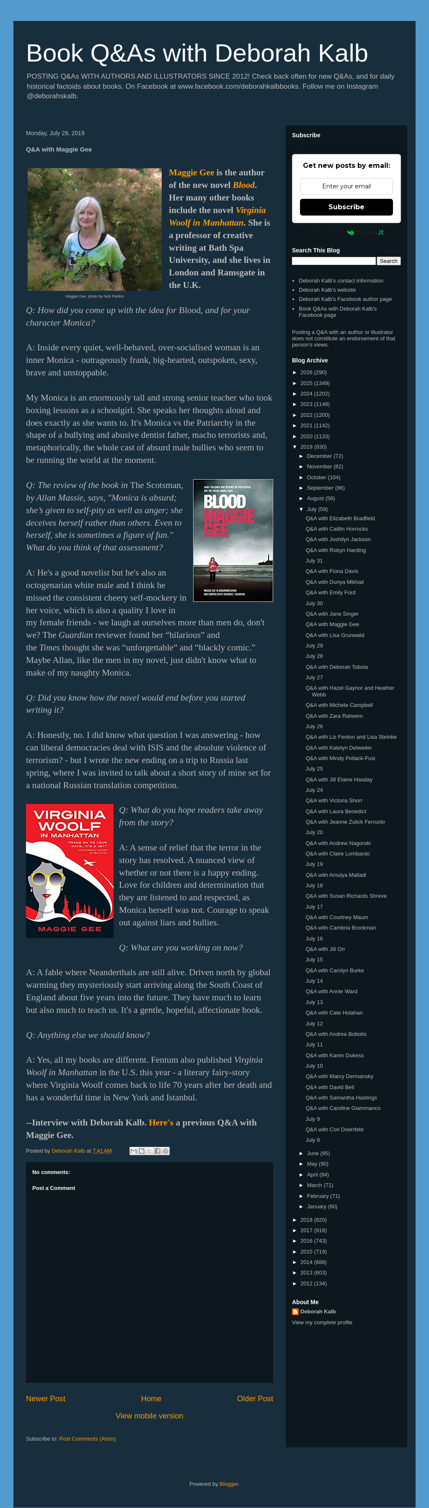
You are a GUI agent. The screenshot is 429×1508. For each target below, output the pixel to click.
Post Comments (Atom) (87, 1439)
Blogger (229, 1484)
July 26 (314, 726)
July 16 (314, 938)
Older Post (255, 1399)
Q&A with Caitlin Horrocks (336, 529)
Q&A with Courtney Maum (336, 917)
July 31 (314, 560)
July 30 (314, 603)
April (313, 1174)
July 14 (314, 981)
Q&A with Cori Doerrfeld (334, 1129)
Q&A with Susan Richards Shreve (346, 896)
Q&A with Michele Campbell (338, 705)
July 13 (314, 1002)
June (313, 1153)
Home (151, 1399)
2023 (307, 404)
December (320, 456)
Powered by (347, 232)
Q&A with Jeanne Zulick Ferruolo (345, 822)
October (317, 477)
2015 (307, 1252)
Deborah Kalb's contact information (341, 280)
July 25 (314, 769)
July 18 (314, 885)
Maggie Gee (191, 172)
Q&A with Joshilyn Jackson (337, 539)
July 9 (312, 1119)
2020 (307, 436)
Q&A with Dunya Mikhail (334, 582)
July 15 (314, 959)
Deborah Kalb (318, 1311)
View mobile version (149, 1416)
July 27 (314, 677)
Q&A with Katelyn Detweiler (338, 748)
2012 (307, 1283)
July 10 (314, 1066)
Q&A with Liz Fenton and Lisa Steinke (351, 737)
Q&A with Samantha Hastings (341, 1097)
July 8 (312, 1140)
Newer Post (45, 1399)
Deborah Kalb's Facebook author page (345, 299)
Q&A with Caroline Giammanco (342, 1108)
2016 (307, 1241)
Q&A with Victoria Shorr (333, 800)
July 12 (314, 1023)
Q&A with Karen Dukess (334, 1055)
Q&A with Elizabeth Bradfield (340, 518)
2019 (307, 447)
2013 (307, 1272)
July (312, 509)
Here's (161, 1123)
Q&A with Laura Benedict (335, 811)
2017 (307, 1230)
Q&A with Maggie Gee (332, 624)
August (316, 498)
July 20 (314, 832)
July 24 (314, 790)
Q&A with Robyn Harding (335, 550)
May (313, 1164)
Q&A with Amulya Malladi (335, 875)
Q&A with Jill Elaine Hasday (338, 779)
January (317, 1206)
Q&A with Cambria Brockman (340, 928)
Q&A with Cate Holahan (334, 1013)
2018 (307, 1220)
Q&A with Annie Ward (331, 991)
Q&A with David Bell (329, 1087)
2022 (307, 415)
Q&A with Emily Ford (330, 592)
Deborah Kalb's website (327, 290)
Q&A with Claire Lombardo (337, 853)
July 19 (314, 864)
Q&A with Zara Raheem (334, 716)
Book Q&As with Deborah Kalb (197, 53)
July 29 (314, 645)
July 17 (314, 907)
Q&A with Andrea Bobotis (335, 1034)
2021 (307, 425)
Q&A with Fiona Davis (331, 571)
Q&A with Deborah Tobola (336, 667)
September (321, 488)
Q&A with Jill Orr (325, 949)
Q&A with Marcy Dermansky (339, 1076)
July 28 (314, 656)
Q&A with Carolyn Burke (334, 970)
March (315, 1185)
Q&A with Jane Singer (331, 614)
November (320, 466)
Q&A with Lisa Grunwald (334, 635)
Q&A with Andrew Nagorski (337, 843)
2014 (307, 1262)
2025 (307, 383)
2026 (307, 372)
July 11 (314, 1044)
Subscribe (346, 207)
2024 (307, 393)
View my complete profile (322, 1322)
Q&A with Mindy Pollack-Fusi (340, 758)
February (319, 1196)
